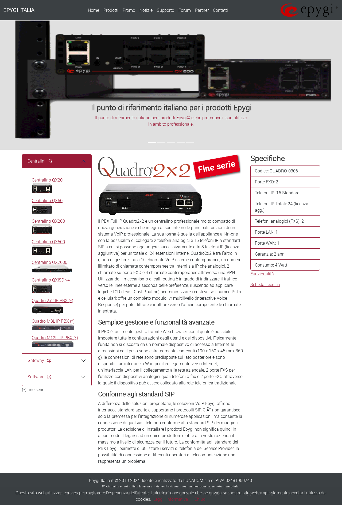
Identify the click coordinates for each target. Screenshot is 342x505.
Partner (202, 10)
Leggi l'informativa (170, 499)
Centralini (40, 161)
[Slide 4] (181, 142)
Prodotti (110, 10)
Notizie (146, 10)
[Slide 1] (152, 142)
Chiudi (201, 499)
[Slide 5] (190, 142)
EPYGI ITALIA (18, 10)
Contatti (220, 10)
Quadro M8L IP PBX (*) (53, 324)
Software (39, 377)
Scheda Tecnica (265, 284)
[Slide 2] (161, 142)
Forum (184, 10)
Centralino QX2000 (52, 265)
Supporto (165, 10)
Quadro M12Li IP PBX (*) (55, 340)
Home (93, 10)
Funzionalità (262, 274)
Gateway (39, 360)
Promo (129, 10)
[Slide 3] (171, 142)
